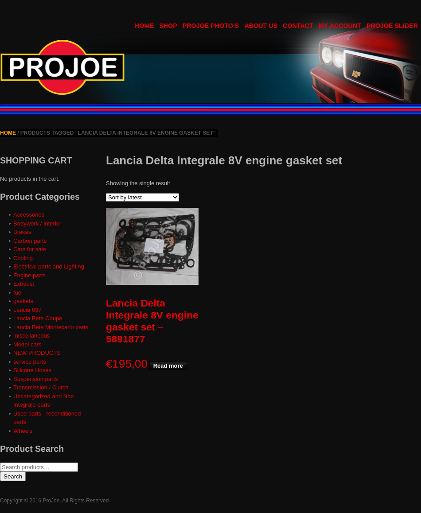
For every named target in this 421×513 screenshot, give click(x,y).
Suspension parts (35, 379)
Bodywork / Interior (37, 223)
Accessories (28, 214)
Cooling (23, 258)
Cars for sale (29, 249)
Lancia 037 (27, 310)
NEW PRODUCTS (37, 353)
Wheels (22, 431)
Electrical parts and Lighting (48, 266)
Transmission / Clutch (41, 387)
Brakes (22, 232)
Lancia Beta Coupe (37, 318)
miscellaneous (31, 335)
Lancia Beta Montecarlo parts (50, 327)
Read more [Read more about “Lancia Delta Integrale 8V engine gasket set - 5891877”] (168, 365)
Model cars (27, 344)
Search (13, 476)
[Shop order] (142, 197)
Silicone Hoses (32, 370)
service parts (29, 361)
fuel (18, 292)
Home (8, 133)
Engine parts (29, 275)
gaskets (23, 301)
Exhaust (23, 283)
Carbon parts (30, 240)
